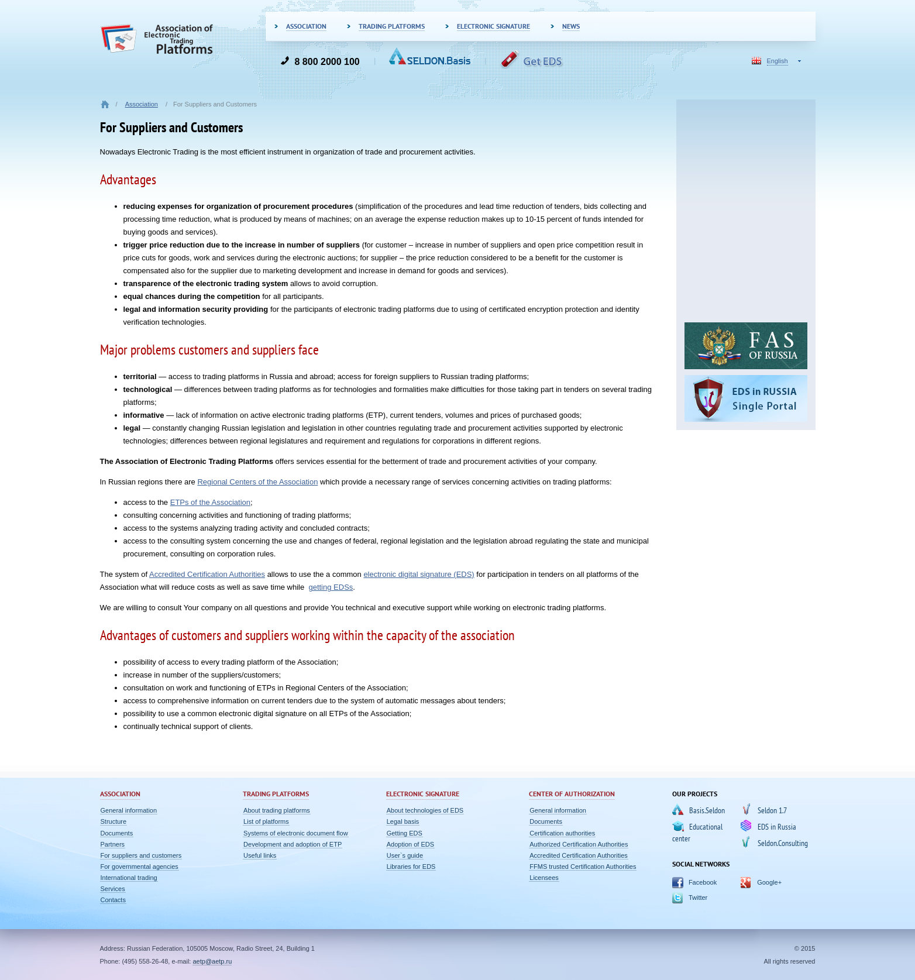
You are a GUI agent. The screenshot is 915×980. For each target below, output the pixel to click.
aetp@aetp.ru (212, 961)
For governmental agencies (139, 866)
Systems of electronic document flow (295, 833)
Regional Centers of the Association (257, 481)
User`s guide (405, 855)
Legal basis (403, 821)
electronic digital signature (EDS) (418, 574)
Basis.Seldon (707, 810)
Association (141, 104)
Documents (117, 833)
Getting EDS (404, 833)
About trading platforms (276, 810)
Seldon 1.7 (772, 810)
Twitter (697, 897)
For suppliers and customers (141, 855)
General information (129, 810)
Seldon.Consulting (782, 843)
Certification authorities (562, 833)
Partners (113, 844)
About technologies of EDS (425, 810)
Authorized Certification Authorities (578, 844)
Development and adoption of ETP (292, 844)
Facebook (702, 882)
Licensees (544, 877)
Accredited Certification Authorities (207, 574)
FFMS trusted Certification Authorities (582, 866)
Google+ (769, 882)
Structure (114, 821)
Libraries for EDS (411, 866)
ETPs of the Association (210, 502)
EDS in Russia (776, 826)
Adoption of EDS (410, 844)
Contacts (113, 899)
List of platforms (266, 821)
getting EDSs (330, 587)
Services (113, 888)
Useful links (259, 855)
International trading (129, 877)
